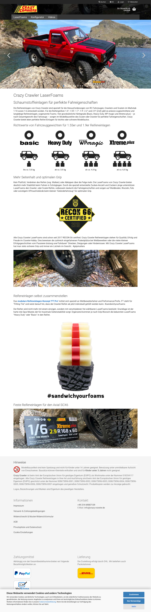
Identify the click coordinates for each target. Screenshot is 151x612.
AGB (15, 522)
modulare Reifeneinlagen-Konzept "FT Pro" (38, 301)
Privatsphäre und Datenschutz (27, 527)
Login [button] (121, 2)
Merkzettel (133, 2)
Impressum (18, 505)
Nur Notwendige (134, 601)
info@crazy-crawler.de (94, 507)
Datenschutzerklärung (47, 602)
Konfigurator (37, 17)
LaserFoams (20, 17)
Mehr (134, 606)
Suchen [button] (102, 2)
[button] (112, 2)
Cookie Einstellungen (23, 532)
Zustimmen (134, 594)
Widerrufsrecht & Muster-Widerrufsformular (33, 516)
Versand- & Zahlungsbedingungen (29, 511)
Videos (51, 17)
